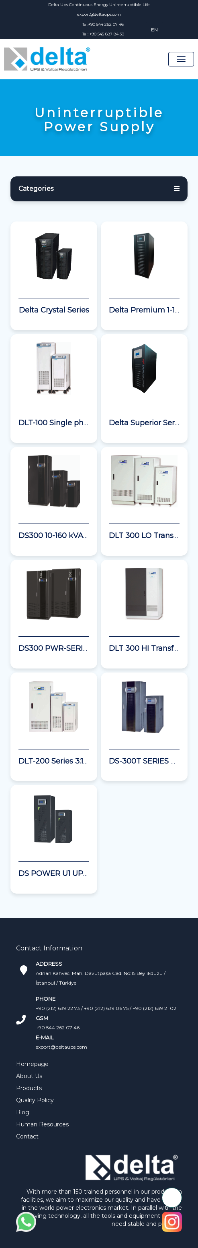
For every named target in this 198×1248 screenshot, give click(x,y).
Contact (27, 1136)
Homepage (32, 1064)
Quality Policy (35, 1100)
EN (154, 30)
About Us (29, 1076)
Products (29, 1088)
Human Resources (42, 1124)
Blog (22, 1112)
